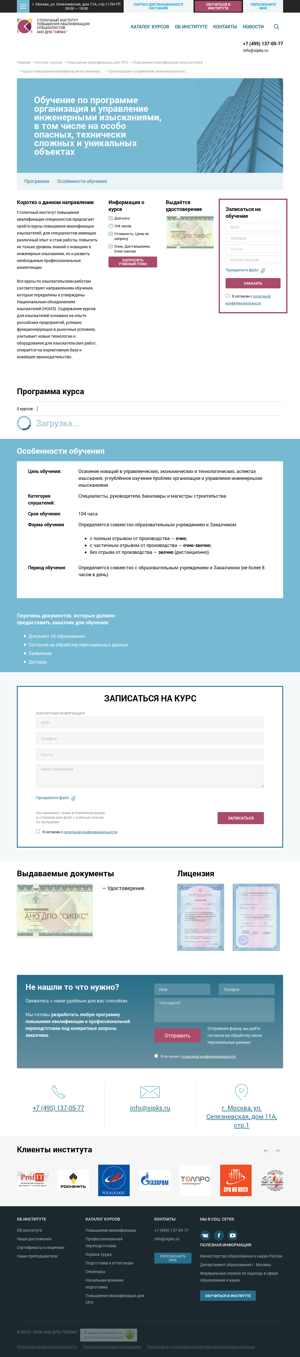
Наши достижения (34, 1238)
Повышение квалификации (111, 1230)
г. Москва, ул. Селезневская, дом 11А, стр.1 (241, 1116)
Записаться (241, 818)
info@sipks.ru (255, 50)
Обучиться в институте (218, 6)
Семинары (95, 1271)
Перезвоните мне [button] (263, 6)
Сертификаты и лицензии (40, 1247)
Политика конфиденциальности (47, 1346)
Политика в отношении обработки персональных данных (201, 1346)
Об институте (191, 27)
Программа (36, 181)
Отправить (177, 1035)
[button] (23, 6)
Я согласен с (76, 832)
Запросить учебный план (133, 261)
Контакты (225, 27)
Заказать (253, 283)
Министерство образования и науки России (241, 1256)
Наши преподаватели (37, 1256)
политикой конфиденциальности (90, 832)
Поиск (276, 27)
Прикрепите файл (242, 270)
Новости (253, 27)
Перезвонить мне (173, 1258)
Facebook (219, 1235)
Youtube (233, 1235)
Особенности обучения (82, 181)
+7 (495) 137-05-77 (263, 43)
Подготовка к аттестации (109, 1263)
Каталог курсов (150, 27)
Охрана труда (99, 1254)
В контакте (205, 1235)
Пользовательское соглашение (112, 1346)
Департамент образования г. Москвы (235, 1264)
